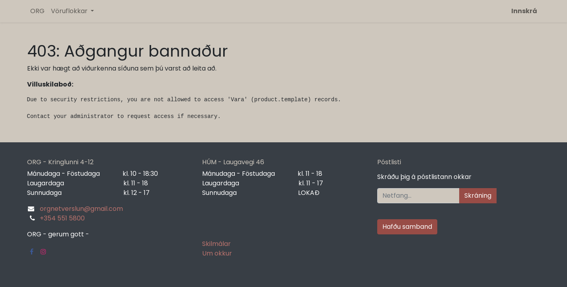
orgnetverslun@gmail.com (81, 208)
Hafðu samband (407, 226)
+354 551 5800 (62, 218)
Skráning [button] (477, 195)
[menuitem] (37, 11)
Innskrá (524, 11)
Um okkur (217, 253)
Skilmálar (216, 243)
